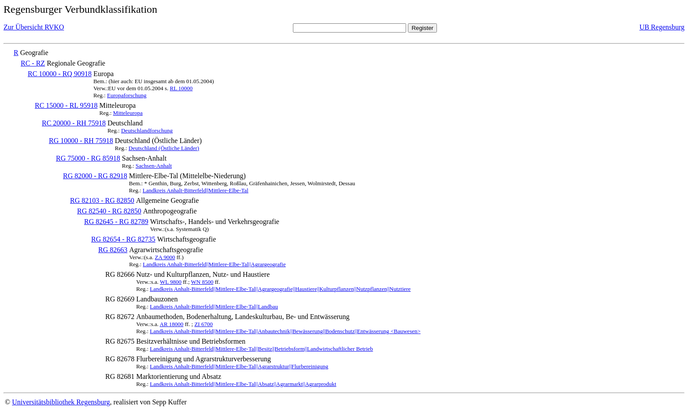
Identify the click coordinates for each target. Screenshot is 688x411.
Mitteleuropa (128, 113)
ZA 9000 (165, 257)
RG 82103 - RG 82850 (102, 200)
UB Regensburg (662, 27)
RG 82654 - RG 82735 (123, 239)
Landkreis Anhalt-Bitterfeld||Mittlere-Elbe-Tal (195, 190)
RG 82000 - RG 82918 (95, 176)
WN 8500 (202, 282)
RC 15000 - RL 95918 (66, 105)
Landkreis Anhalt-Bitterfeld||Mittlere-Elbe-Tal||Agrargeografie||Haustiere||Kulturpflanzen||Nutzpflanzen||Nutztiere (280, 289)
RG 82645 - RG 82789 (116, 221)
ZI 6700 (203, 324)
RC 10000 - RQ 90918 (60, 73)
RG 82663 (112, 249)
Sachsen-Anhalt (154, 165)
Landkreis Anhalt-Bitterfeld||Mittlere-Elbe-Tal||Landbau (214, 306)
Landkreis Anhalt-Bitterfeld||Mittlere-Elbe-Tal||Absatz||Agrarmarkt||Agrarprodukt (243, 384)
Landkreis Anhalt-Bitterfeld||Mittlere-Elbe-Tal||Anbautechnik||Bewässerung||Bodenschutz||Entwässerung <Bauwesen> (285, 331)
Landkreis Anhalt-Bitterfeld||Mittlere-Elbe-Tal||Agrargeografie (214, 264)
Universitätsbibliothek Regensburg (61, 402)
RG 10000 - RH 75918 (81, 140)
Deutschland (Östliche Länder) (164, 148)
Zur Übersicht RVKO (34, 27)
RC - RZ (33, 63)
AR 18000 (172, 324)
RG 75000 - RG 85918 (88, 158)
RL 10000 (181, 88)
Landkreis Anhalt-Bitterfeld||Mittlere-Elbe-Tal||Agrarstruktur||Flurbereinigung (239, 366)
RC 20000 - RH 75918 (74, 123)
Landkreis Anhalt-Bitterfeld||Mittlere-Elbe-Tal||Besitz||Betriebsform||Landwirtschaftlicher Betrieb (261, 348)
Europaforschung (127, 95)
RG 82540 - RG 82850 (109, 211)
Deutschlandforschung (147, 130)
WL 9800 (170, 282)
